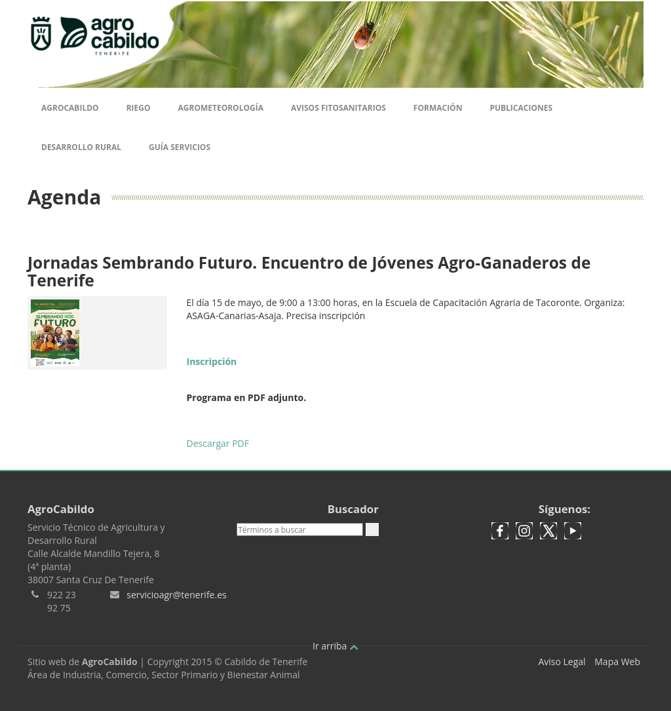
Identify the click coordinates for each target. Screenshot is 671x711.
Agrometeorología (220, 107)
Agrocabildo (70, 107)
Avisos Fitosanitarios (338, 107)
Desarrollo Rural (81, 147)
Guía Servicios (179, 147)
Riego (138, 107)
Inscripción (212, 361)
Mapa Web (617, 661)
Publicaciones (520, 107)
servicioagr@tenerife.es (176, 594)
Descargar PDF (218, 443)
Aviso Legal (561, 661)
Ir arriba (335, 646)
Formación (438, 107)
